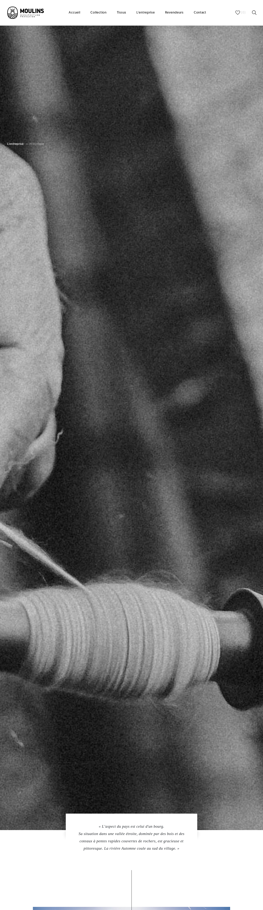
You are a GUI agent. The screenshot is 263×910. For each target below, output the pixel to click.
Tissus (121, 12)
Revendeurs (174, 12)
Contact (200, 12)
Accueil (74, 12)
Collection (98, 12)
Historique (37, 144)
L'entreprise (145, 12)
